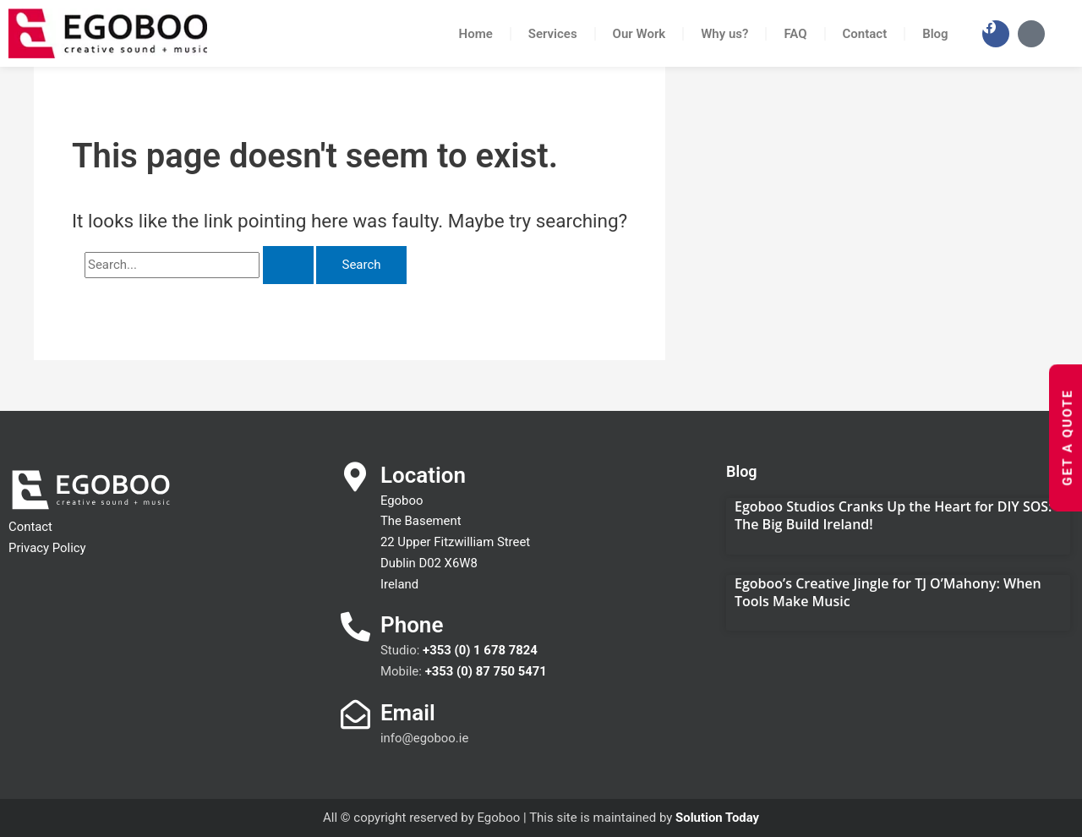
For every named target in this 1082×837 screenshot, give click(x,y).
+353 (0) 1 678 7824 (480, 650)
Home (476, 33)
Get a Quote (1066, 437)
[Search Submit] (288, 265)
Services (552, 33)
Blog (935, 33)
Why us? (724, 33)
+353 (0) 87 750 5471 (486, 671)
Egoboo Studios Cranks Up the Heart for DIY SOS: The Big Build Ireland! (893, 515)
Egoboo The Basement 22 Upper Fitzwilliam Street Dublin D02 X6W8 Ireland (456, 542)
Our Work (639, 33)
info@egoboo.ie (424, 738)
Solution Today (717, 817)
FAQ (795, 33)
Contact (865, 33)
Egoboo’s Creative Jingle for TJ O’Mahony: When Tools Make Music (888, 592)
